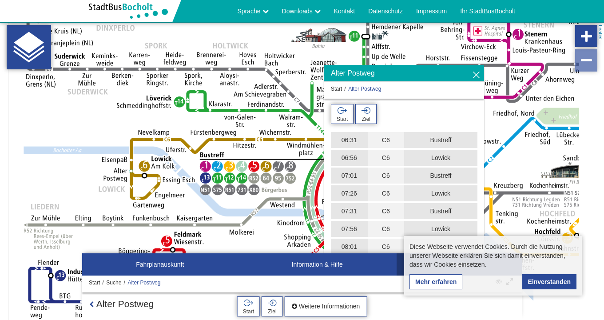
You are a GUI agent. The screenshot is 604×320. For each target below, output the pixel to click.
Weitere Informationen (326, 306)
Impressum (431, 11)
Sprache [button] (253, 11)
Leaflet (600, 32)
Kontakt (344, 11)
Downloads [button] (301, 11)
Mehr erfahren (436, 281)
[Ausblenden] (476, 75)
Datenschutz (385, 11)
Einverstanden (549, 281)
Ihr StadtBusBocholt (487, 11)
